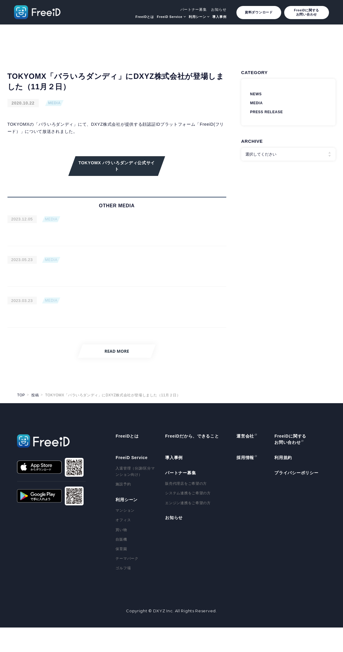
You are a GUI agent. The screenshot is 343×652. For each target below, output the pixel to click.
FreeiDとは (145, 17)
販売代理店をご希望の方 (186, 508)
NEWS (256, 94)
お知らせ (218, 9)
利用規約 (283, 482)
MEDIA (54, 103)
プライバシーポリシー (296, 497)
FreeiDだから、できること (192, 460)
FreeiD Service (169, 17)
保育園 (121, 573)
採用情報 (245, 482)
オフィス (123, 544)
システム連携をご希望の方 (187, 518)
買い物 (121, 554)
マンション (125, 535)
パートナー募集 (193, 9)
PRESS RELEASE (266, 112)
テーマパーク (127, 583)
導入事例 (219, 17)
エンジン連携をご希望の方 (187, 527)
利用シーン (197, 17)
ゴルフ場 (123, 592)
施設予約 (123, 509)
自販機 (121, 564)
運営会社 (245, 460)
